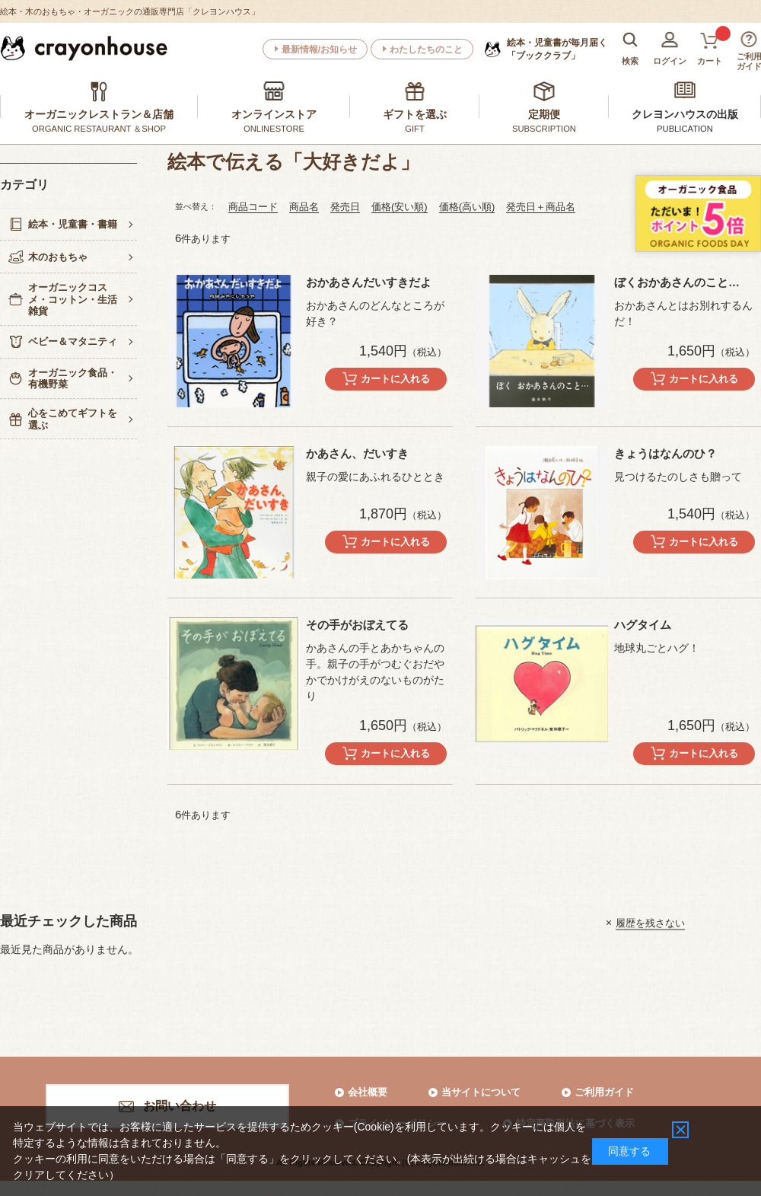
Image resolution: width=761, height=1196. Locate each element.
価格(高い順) (467, 206)
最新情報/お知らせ (319, 49)
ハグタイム (642, 624)
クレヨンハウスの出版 (685, 114)
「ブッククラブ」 (557, 49)
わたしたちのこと (426, 49)
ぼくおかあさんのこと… (677, 282)
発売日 (345, 206)
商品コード (253, 206)
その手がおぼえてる (357, 624)
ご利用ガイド (604, 1092)
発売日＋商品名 (540, 206)
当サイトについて (481, 1092)
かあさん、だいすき (357, 453)
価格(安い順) (399, 206)
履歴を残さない (650, 922)
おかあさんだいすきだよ (368, 282)
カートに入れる (395, 378)
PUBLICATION (685, 128)
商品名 (304, 206)
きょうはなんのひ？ (665, 453)
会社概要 (367, 1092)
